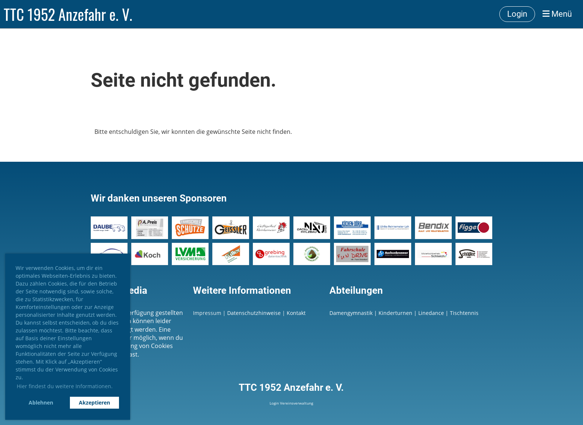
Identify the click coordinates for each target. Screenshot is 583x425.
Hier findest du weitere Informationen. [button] (65, 386)
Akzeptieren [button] (94, 402)
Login (517, 14)
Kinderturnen (395, 312)
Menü (557, 14)
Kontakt (296, 312)
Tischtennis (464, 312)
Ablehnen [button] (41, 402)
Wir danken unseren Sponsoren (159, 198)
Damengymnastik (351, 312)
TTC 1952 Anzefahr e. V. (68, 14)
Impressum (207, 312)
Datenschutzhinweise (254, 312)
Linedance (431, 312)
